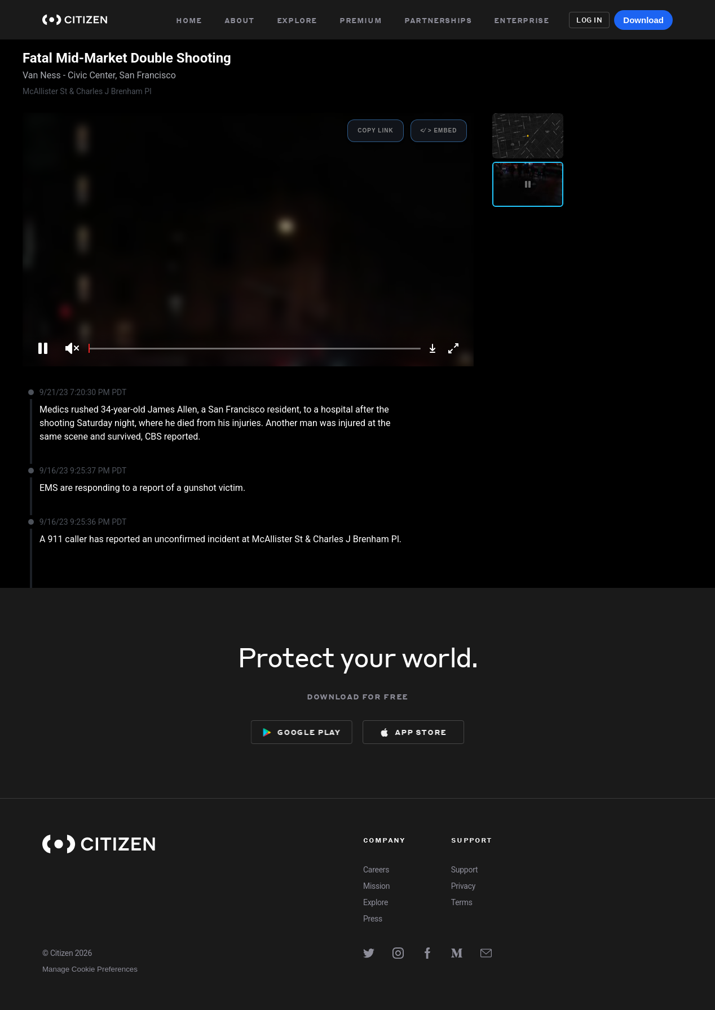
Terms (462, 902)
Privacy (463, 886)
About (239, 19)
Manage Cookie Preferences (90, 969)
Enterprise (524, 19)
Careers (376, 869)
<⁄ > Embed (438, 130)
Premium (360, 19)
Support (464, 869)
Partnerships (439, 19)
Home (188, 19)
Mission (376, 886)
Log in (589, 20)
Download (643, 20)
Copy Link (375, 130)
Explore (297, 19)
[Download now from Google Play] (300, 732)
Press (372, 918)
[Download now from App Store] (414, 732)
